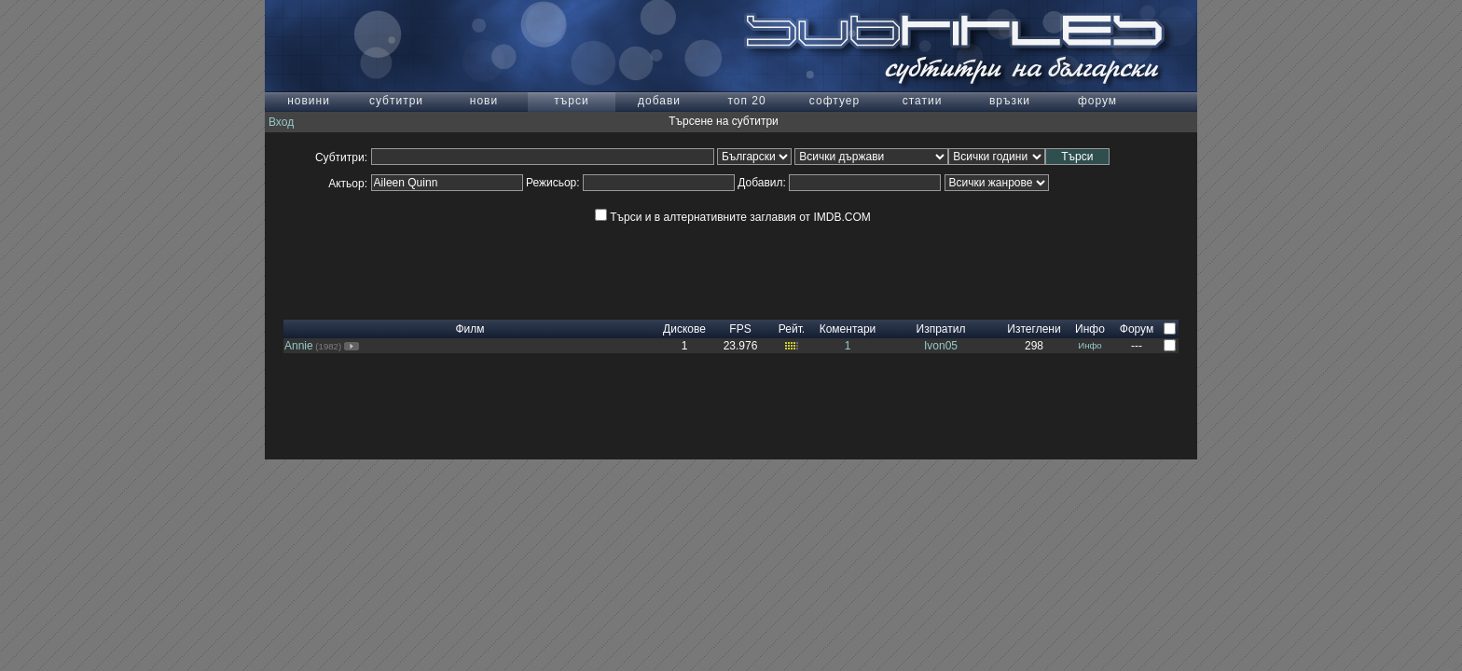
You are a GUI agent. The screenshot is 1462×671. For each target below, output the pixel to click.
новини (308, 100)
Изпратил (941, 329)
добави (659, 100)
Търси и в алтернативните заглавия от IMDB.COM (732, 217)
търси (571, 100)
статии (923, 100)
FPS (740, 329)
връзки (1009, 100)
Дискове (684, 329)
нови (484, 100)
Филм (469, 329)
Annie (298, 345)
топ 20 (746, 100)
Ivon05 (941, 345)
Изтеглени (1033, 329)
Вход (281, 122)
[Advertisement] (731, 278)
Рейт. (792, 329)
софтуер (834, 100)
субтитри (396, 100)
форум (1097, 100)
